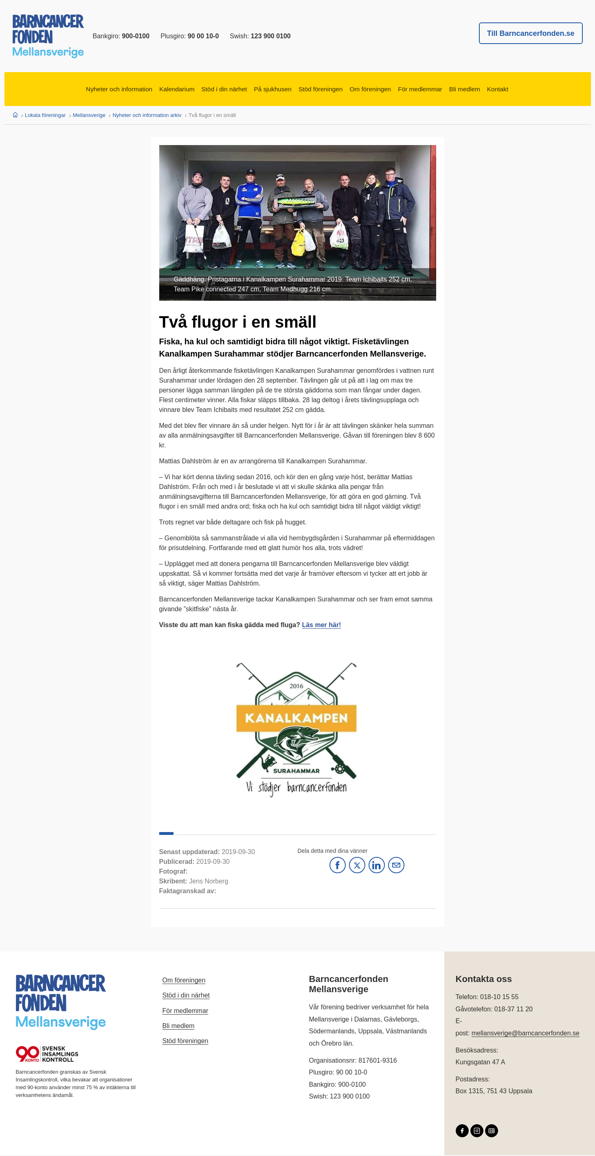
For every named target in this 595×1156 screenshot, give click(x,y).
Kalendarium (150, 90)
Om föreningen (385, 90)
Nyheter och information (80, 90)
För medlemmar (445, 90)
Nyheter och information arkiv (146, 116)
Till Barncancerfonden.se (531, 33)
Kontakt (540, 90)
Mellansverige (89, 116)
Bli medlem (499, 90)
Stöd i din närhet (207, 90)
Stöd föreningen (325, 90)
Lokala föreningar (45, 116)
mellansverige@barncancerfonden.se (526, 1034)
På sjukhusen (266, 90)
